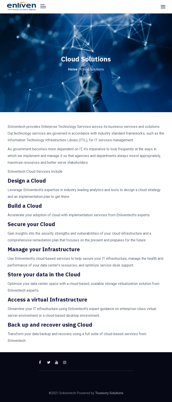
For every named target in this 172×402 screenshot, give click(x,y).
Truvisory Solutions (109, 393)
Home (72, 69)
